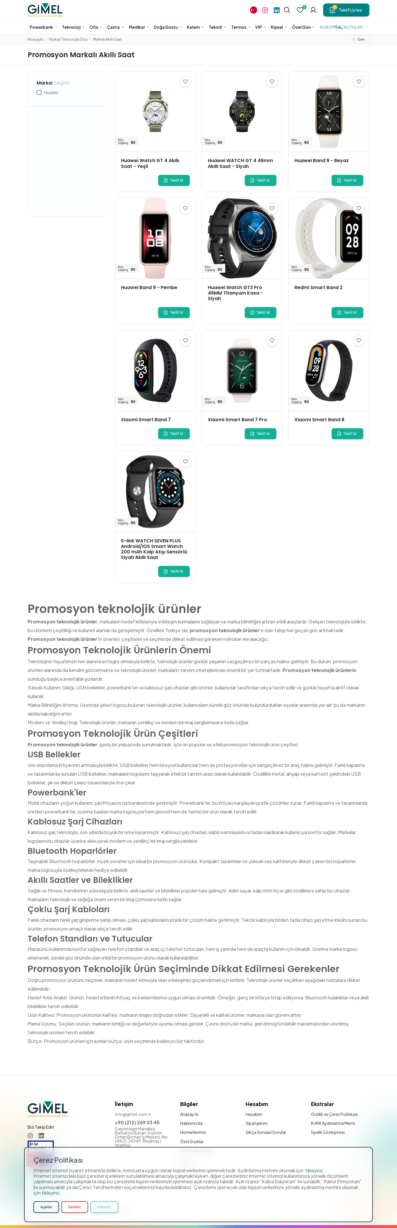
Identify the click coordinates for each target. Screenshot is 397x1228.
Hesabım (254, 1114)
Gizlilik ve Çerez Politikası (334, 1114)
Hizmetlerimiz (193, 1132)
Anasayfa (35, 39)
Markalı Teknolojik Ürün (68, 39)
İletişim (187, 1168)
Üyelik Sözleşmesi (328, 1132)
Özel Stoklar (192, 1141)
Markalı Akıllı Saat (107, 39)
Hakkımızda (191, 1123)
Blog (184, 1159)
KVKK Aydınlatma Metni (333, 1123)
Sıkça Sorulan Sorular (266, 1132)
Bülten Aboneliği (195, 1150)
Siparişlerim (257, 1123)
